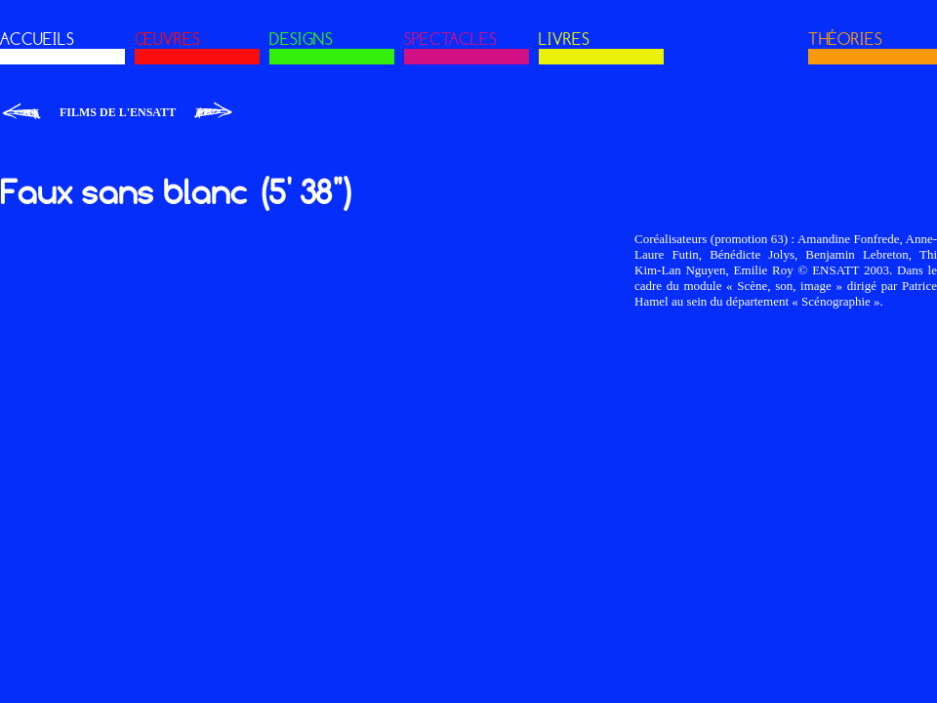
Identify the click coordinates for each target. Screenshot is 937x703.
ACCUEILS (37, 39)
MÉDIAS (700, 39)
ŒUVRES (167, 39)
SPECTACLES (450, 39)
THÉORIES (845, 39)
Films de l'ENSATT (118, 112)
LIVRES (564, 39)
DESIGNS (301, 39)
